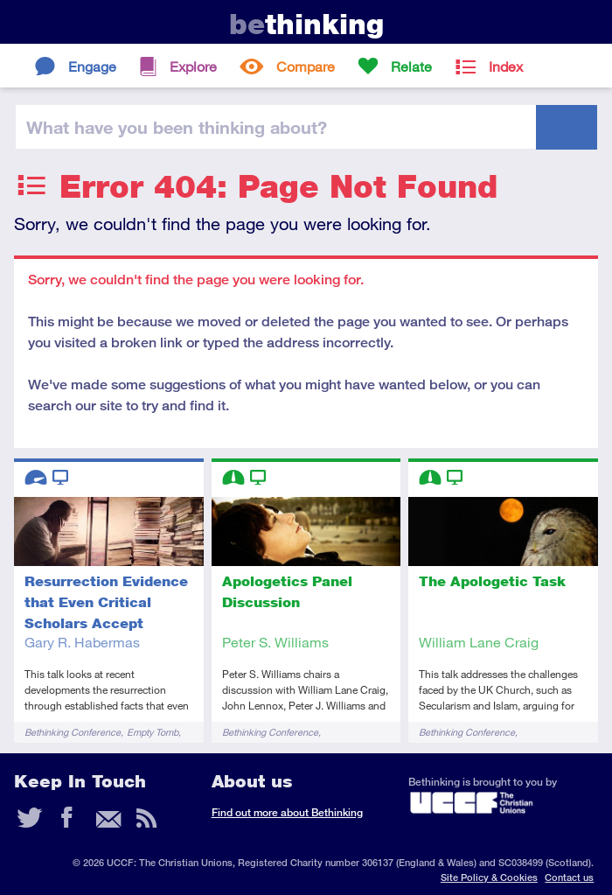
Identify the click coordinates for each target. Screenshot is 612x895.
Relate (411, 66)
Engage (92, 66)
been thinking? (176, 126)
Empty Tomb (152, 732)
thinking (306, 24)
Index (506, 66)
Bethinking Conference (72, 732)
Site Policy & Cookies (489, 877)
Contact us (569, 877)
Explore (193, 66)
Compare (305, 66)
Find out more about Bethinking (287, 812)
